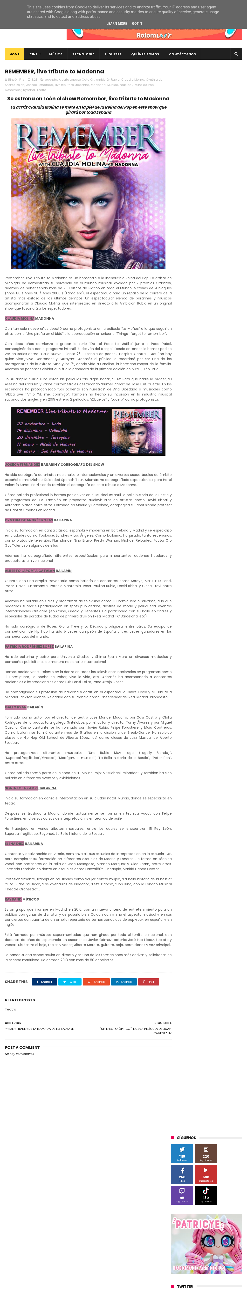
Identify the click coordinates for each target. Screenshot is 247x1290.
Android (209, 366)
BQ (224, 366)
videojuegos (203, 544)
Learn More (116, 24)
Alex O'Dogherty (186, 366)
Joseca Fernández (39, 85)
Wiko (177, 491)
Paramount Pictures (188, 428)
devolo (179, 517)
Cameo (214, 375)
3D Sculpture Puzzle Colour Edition (199, 348)
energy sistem (213, 517)
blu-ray (209, 491)
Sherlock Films (196, 437)
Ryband (29, 90)
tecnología (209, 535)
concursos (181, 508)
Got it (137, 24)
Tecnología (83, 54)
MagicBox (228, 402)
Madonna (98, 85)
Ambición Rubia (108, 80)
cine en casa (203, 500)
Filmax (207, 384)
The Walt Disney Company (217, 455)
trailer (227, 535)
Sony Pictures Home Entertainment (200, 446)
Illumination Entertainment (194, 402)
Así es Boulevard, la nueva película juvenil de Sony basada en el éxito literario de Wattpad (215, 1217)
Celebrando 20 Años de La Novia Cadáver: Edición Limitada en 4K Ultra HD (215, 1261)
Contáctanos (182, 54)
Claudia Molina (132, 80)
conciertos (227, 500)
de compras (222, 508)
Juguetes (112, 54)
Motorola (180, 419)
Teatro (41, 90)
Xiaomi (192, 491)
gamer (199, 526)
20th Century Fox (186, 339)
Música (55, 54)
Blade (198, 375)
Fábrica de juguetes (188, 393)
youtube (225, 544)
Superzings (182, 455)
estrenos (180, 526)
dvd (193, 517)
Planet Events (220, 428)
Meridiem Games (186, 410)
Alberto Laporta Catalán (76, 80)
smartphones (184, 535)
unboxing (180, 544)
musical (126, 85)
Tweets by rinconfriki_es (191, 228)
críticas (201, 508)
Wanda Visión (216, 482)
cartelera (180, 500)
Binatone (180, 375)
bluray (226, 491)
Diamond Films (185, 384)
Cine (33, 54)
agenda (51, 80)
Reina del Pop (144, 85)
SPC (176, 437)
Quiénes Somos (145, 54)
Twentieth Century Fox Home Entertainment (196, 473)
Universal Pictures (187, 482)
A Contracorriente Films (191, 357)
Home (15, 54)
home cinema (220, 526)
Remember (13, 90)
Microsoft (213, 410)
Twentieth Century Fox (191, 464)
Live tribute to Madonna (72, 85)
